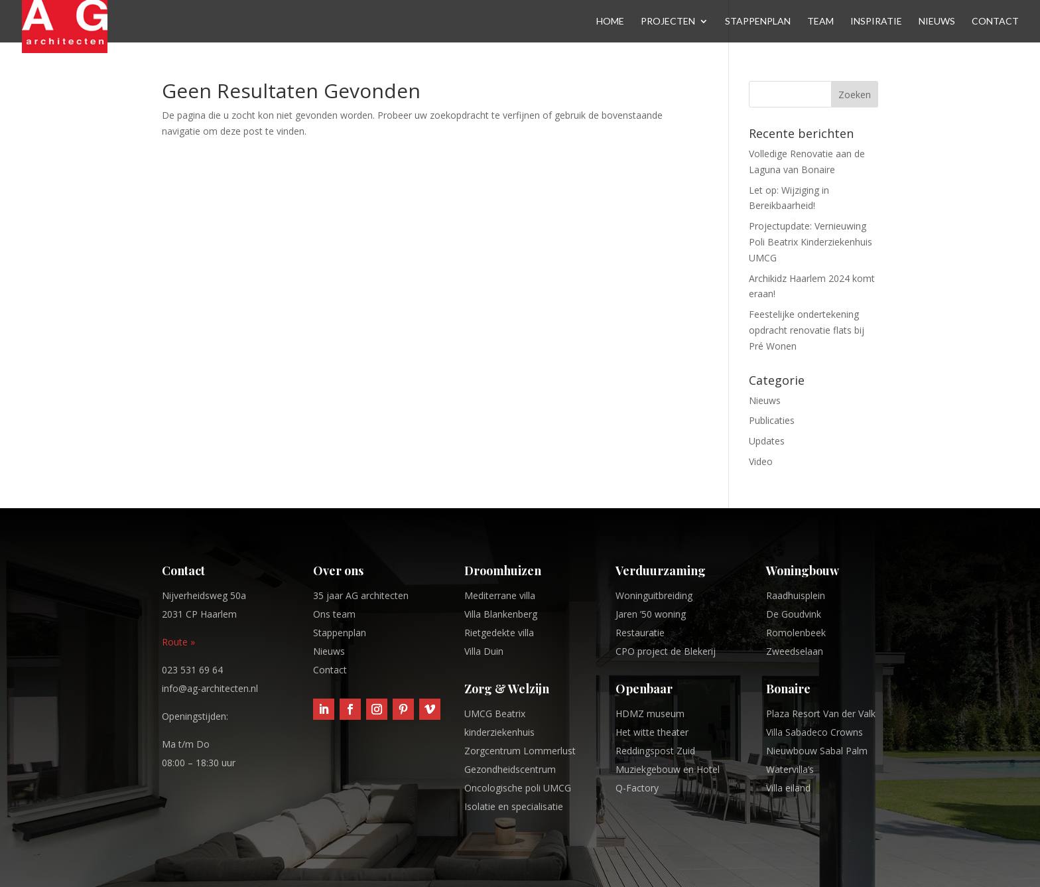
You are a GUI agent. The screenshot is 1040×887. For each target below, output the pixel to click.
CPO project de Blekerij (666, 651)
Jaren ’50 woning (651, 614)
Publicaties (772, 420)
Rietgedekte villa (499, 632)
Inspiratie (876, 22)
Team (820, 22)
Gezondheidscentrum (510, 769)
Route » (178, 642)
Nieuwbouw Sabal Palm (817, 750)
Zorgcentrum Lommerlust (520, 750)
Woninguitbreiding (654, 595)
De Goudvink (793, 614)
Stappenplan (758, 22)
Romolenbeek (796, 632)
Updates (767, 441)
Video (761, 461)
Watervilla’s (790, 769)
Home (610, 22)
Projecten (668, 22)
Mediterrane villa (499, 595)
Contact (995, 22)
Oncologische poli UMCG (517, 788)
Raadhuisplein (795, 595)
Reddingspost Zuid (655, 750)
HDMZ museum (650, 713)
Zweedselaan (794, 651)
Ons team (334, 614)
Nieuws (937, 22)
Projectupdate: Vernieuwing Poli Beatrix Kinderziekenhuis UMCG (810, 242)
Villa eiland (788, 788)
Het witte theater (652, 732)
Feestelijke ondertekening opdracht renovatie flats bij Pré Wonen (806, 330)
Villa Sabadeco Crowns (814, 732)
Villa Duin (483, 651)
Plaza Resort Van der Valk (821, 713)
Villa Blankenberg (500, 614)
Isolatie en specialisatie (513, 806)
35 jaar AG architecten (361, 595)
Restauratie (640, 632)
